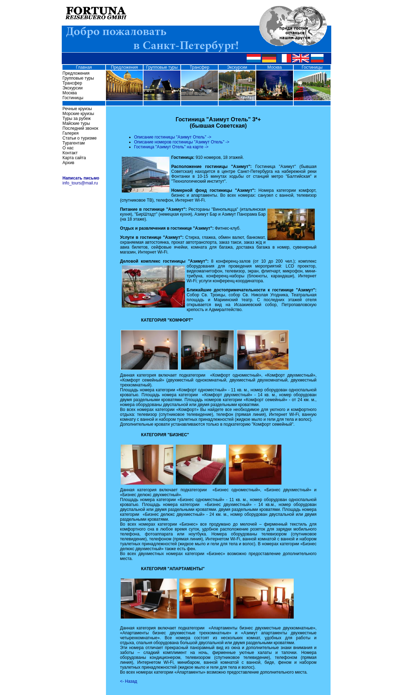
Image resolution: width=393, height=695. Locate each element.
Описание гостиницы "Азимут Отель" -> (172, 137)
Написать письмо (80, 178)
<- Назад (128, 681)
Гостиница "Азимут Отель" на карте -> (171, 146)
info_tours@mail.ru (80, 183)
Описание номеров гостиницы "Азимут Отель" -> (181, 142)
